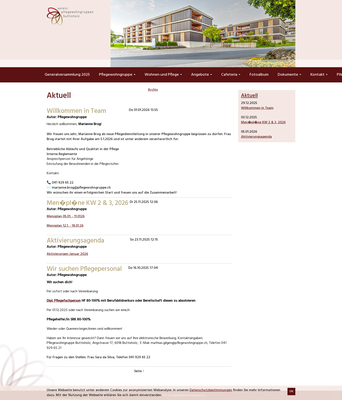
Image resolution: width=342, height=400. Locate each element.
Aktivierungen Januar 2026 (67, 254)
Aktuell (249, 96)
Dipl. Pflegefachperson (64, 301)
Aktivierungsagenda (256, 137)
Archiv (153, 90)
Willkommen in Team (257, 108)
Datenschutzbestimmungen (211, 390)
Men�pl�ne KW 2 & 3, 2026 (263, 122)
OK (291, 391)
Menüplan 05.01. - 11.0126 (66, 216)
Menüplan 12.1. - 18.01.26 (65, 226)
